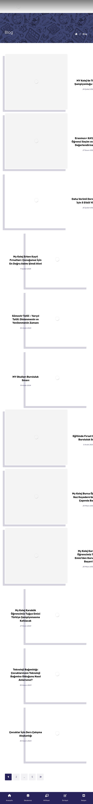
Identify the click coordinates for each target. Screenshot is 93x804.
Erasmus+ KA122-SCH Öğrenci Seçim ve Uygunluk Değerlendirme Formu (46, 667)
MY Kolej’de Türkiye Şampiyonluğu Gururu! (46, 640)
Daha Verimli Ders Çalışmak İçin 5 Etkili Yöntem (47, 694)
